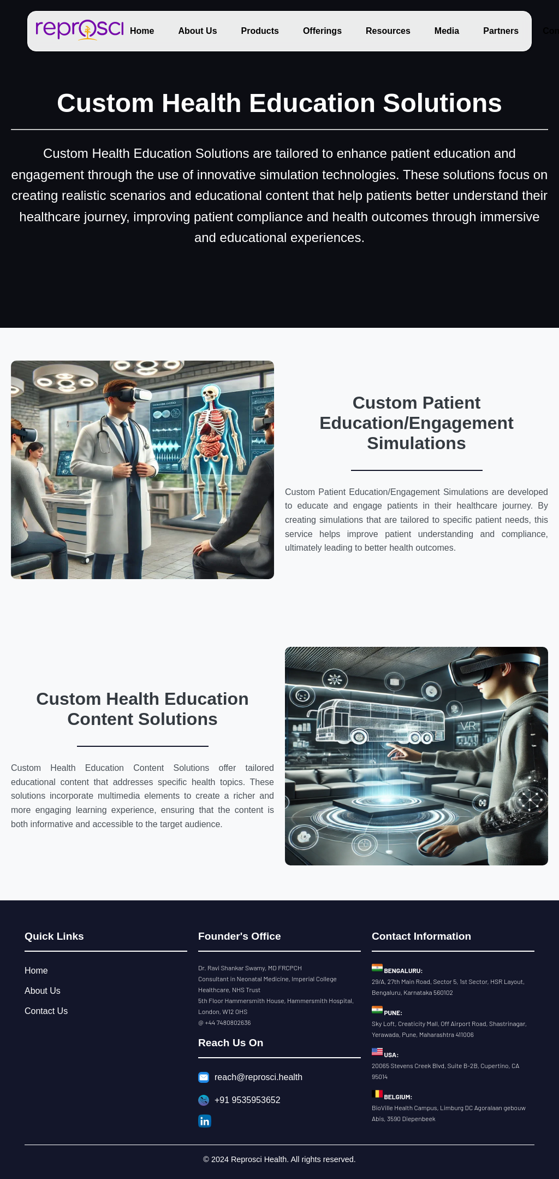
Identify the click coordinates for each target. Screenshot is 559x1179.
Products (260, 31)
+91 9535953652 (239, 1100)
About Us (197, 31)
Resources (388, 31)
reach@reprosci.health (250, 1077)
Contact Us (46, 1011)
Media (447, 31)
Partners (501, 31)
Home (142, 31)
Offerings (322, 31)
